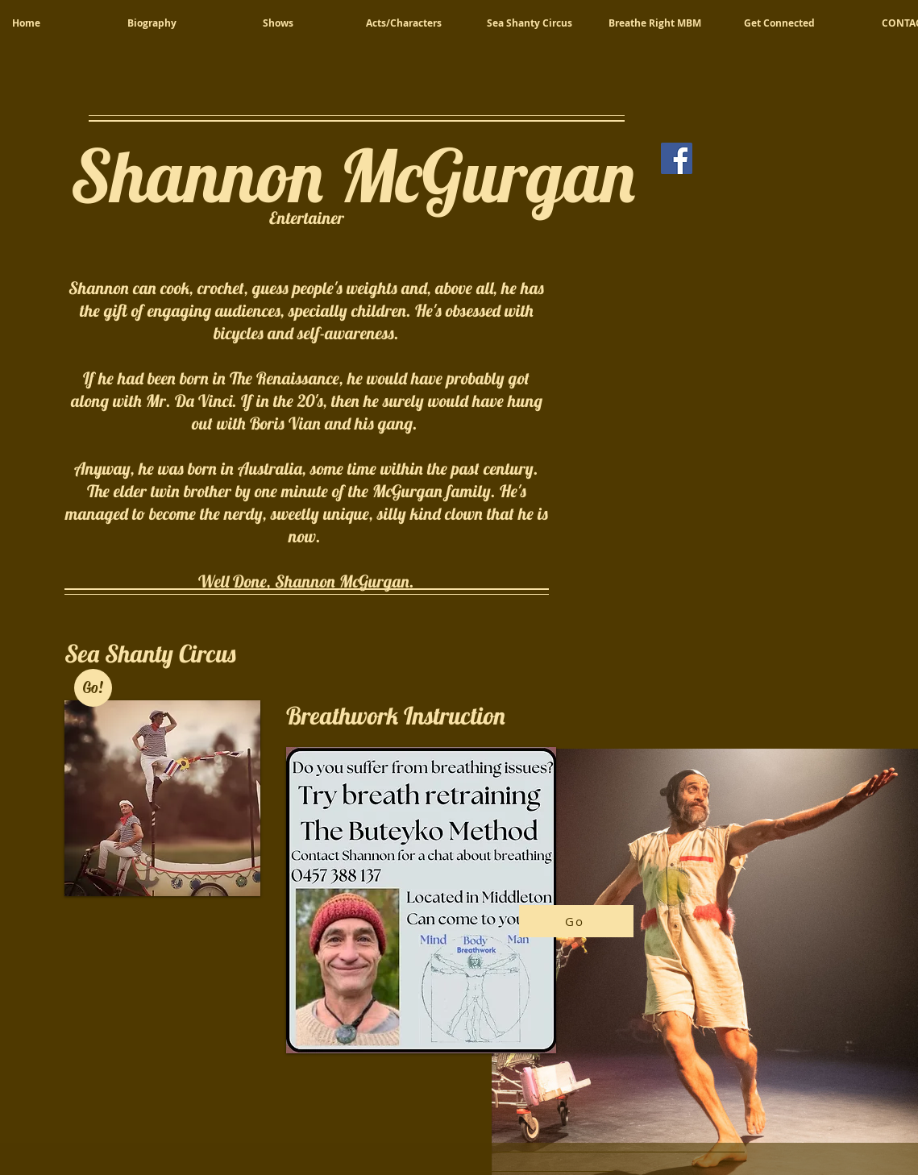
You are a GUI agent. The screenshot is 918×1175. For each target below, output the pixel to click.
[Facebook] (676, 158)
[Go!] (93, 688)
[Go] (576, 921)
